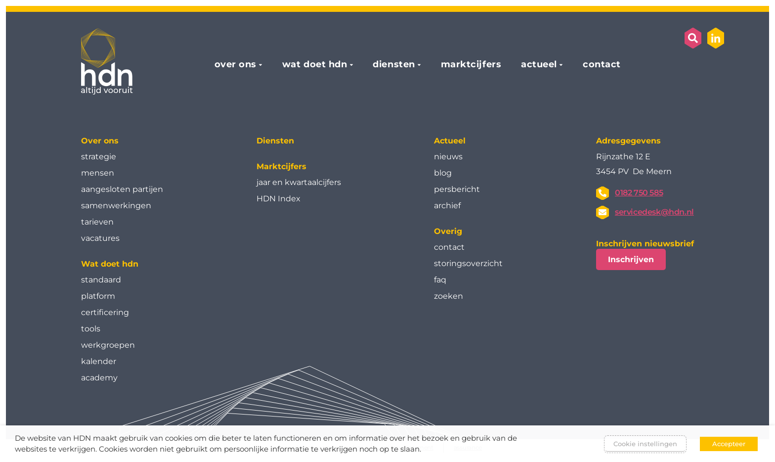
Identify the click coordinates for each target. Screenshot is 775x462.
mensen (97, 173)
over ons (236, 65)
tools (90, 328)
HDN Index (279, 198)
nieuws (448, 156)
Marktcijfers (281, 166)
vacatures (100, 238)
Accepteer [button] (728, 444)
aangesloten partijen (122, 189)
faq (440, 279)
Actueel (450, 140)
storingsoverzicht (468, 263)
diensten (394, 65)
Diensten (275, 140)
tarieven (97, 222)
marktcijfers (471, 65)
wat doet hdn (314, 65)
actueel (539, 65)
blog (443, 173)
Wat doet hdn (109, 264)
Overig (448, 231)
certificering (105, 312)
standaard (101, 279)
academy (99, 377)
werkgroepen (108, 345)
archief (447, 205)
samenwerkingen (116, 205)
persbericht (457, 189)
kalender (98, 361)
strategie (98, 156)
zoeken (448, 296)
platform (98, 296)
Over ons (100, 140)
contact (602, 65)
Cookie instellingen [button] (645, 444)
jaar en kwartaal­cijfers (299, 182)
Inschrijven (631, 259)
